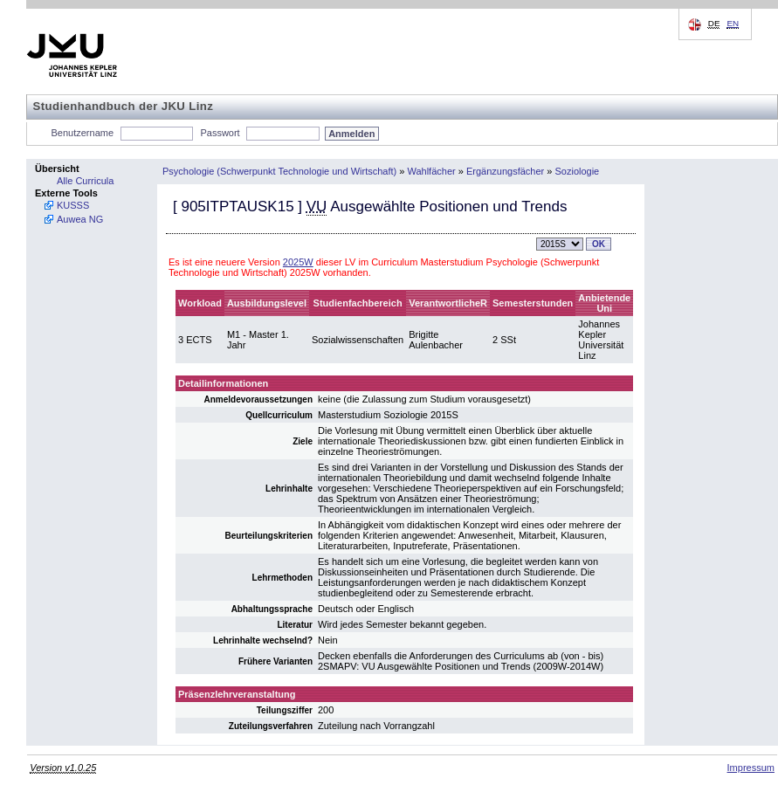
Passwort (219, 132)
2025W (298, 262)
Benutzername (83, 132)
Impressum (751, 767)
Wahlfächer (431, 171)
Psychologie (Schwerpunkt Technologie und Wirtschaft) (279, 171)
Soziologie (576, 171)
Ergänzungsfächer (505, 171)
